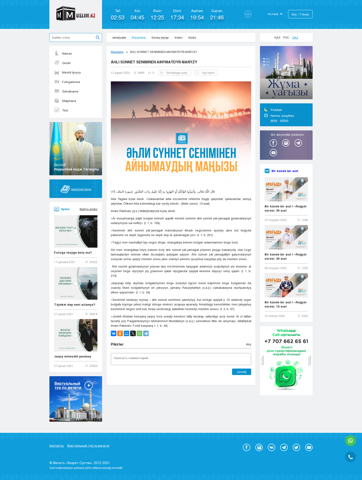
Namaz (63, 53)
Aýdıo (192, 37)
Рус (286, 37)
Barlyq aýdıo (88, 209)
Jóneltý (242, 372)
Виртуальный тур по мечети (88, 445)
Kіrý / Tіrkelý (300, 14)
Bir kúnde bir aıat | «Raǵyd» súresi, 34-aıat (286, 256)
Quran (62, 63)
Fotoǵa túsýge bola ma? (73, 252)
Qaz (295, 37)
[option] (286, 73)
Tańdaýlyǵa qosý (173, 72)
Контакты (56, 445)
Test (61, 110)
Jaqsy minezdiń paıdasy (72, 356)
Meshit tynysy (67, 72)
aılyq (274, 120)
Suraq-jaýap (160, 37)
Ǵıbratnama (66, 91)
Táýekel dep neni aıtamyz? (74, 304)
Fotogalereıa (67, 82)
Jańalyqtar (119, 37)
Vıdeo (178, 37)
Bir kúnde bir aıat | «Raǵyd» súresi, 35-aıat (286, 208)
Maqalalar (139, 37)
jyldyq (284, 120)
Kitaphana (65, 101)
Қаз (277, 37)
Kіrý (248, 344)
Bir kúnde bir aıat (285, 171)
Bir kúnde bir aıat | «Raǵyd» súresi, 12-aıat (286, 304)
